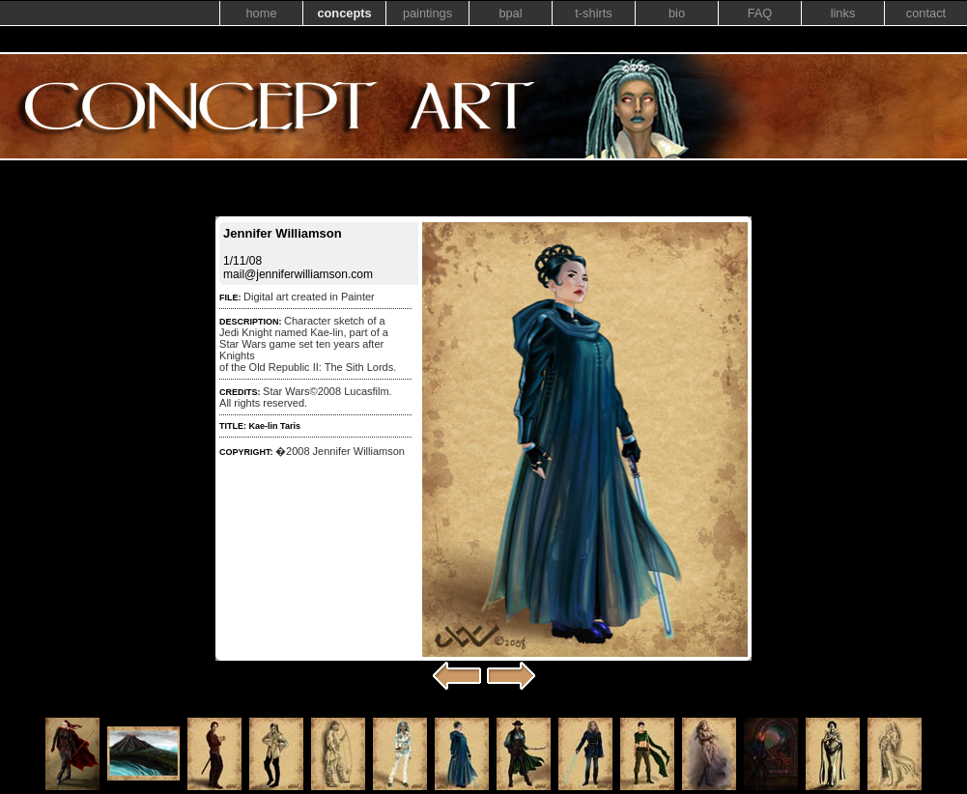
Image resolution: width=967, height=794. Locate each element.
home (260, 13)
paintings (427, 13)
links (843, 13)
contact (926, 13)
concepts (344, 13)
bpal (510, 13)
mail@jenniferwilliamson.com (298, 274)
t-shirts (593, 13)
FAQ (760, 13)
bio (676, 13)
